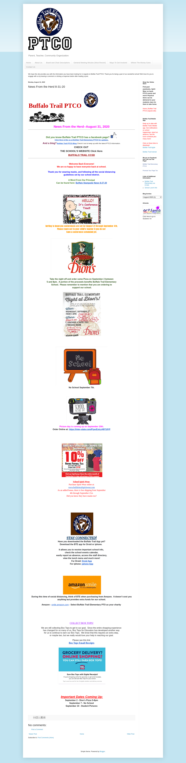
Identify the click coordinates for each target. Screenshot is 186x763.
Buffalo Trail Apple (149, 147)
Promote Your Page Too (150, 170)
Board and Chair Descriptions (58, 63)
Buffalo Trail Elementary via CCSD (150, 183)
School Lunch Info (151, 188)
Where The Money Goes (140, 63)
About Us (38, 63)
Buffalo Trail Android (150, 152)
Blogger (102, 751)
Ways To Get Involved (118, 63)
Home (28, 63)
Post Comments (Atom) (46, 738)
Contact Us (30, 67)
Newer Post (33, 734)
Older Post (130, 734)
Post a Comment (37, 729)
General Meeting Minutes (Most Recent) (90, 63)
